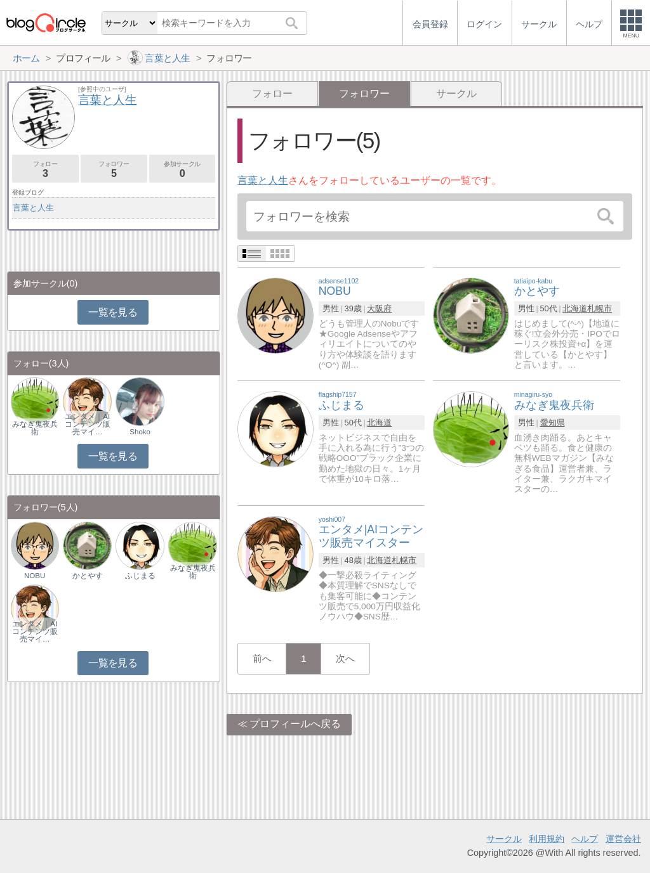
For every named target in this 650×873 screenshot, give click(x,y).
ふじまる (140, 575)
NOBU (34, 575)
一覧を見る (112, 312)
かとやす (87, 575)
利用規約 (546, 839)
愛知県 (552, 422)
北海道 (574, 308)
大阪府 (379, 308)
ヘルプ (584, 839)
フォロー (272, 93)
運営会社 (623, 839)
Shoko (139, 432)
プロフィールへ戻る (295, 723)
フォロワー (114, 169)
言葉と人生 (262, 180)
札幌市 (599, 308)
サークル (456, 93)
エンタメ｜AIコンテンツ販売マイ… (87, 424)
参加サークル (182, 169)
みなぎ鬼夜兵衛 (35, 428)
